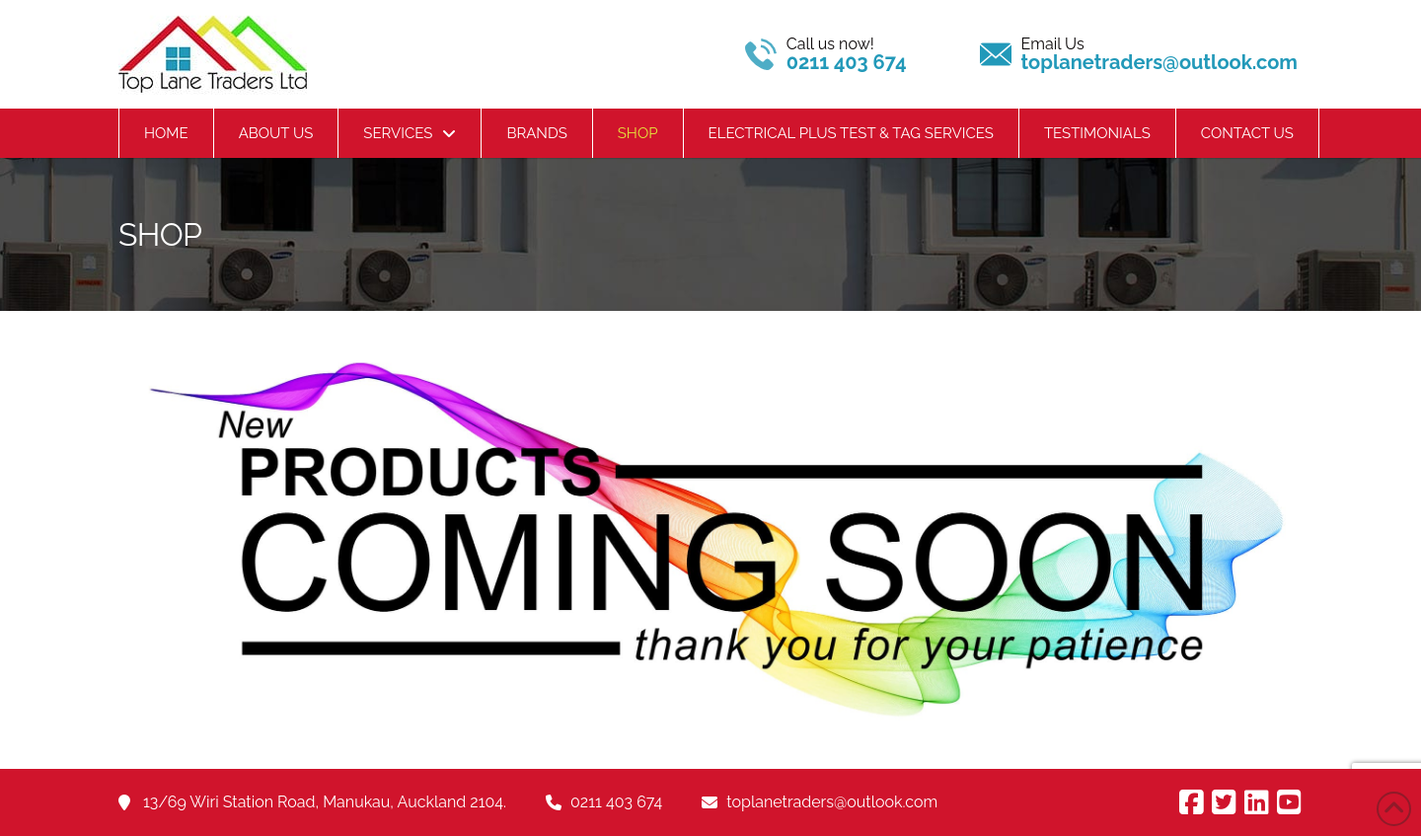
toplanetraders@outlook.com (831, 802)
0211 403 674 (616, 802)
